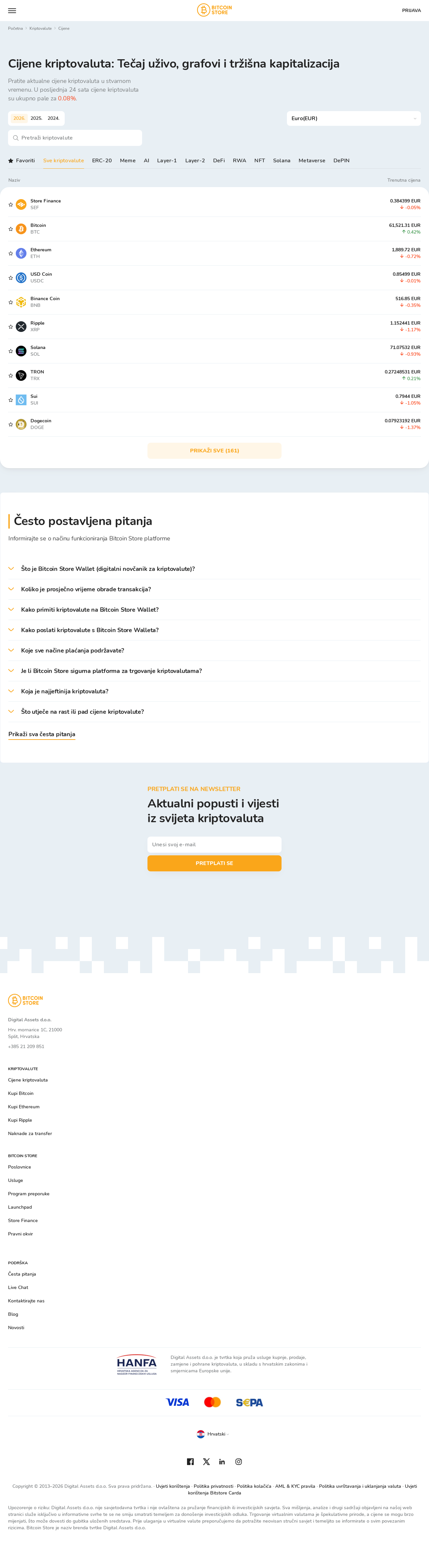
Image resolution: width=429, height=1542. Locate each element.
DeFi (219, 160)
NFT (259, 160)
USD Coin (41, 274)
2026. (19, 118)
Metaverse (312, 160)
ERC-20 (102, 160)
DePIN (341, 160)
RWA (240, 160)
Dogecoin (40, 421)
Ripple (37, 323)
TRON (37, 372)
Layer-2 (195, 160)
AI (146, 160)
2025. (36, 118)
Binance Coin (45, 298)
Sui (34, 396)
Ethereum (40, 250)
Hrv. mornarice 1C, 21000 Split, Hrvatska (35, 1033)
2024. (53, 118)
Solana (282, 160)
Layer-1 (167, 160)
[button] (214, 569)
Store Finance (45, 201)
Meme (128, 160)
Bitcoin (38, 225)
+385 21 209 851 (26, 1046)
